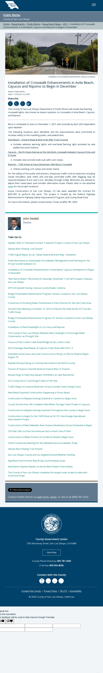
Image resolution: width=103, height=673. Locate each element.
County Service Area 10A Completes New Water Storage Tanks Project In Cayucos (49, 404)
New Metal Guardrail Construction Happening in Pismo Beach (39, 392)
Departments (18, 24)
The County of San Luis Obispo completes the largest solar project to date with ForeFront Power (47, 474)
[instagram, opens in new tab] (61, 580)
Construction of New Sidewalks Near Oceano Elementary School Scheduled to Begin (50, 425)
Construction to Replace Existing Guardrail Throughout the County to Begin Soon (49, 410)
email (53, 497)
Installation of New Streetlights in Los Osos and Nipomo (36, 327)
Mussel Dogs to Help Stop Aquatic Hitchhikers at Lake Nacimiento (41, 374)
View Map (54, 552)
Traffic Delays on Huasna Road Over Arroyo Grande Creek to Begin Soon (44, 386)
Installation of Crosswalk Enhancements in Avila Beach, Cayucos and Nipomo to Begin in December (49, 26)
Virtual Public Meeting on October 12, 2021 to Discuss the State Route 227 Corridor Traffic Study (49, 310)
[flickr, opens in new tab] (55, 580)
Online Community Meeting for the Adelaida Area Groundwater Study (42, 443)
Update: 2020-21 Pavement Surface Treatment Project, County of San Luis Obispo (49, 242)
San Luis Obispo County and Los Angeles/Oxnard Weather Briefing (41, 454)
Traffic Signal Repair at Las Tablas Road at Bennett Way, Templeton (42, 254)
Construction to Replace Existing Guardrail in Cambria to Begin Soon (42, 398)
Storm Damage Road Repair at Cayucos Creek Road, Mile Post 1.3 (40, 348)
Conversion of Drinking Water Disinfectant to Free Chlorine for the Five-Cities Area (49, 302)
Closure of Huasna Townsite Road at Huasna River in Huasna (38, 368)
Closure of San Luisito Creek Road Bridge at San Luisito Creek (39, 342)
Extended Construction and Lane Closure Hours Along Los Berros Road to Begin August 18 (48, 355)
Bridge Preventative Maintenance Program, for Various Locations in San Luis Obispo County (50, 320)
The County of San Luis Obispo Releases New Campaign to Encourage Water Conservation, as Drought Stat (46, 335)
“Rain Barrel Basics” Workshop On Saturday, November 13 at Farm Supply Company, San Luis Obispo (50, 280)
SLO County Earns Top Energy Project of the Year (33, 380)
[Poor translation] (9, 621)
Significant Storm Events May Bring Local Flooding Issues (36, 460)
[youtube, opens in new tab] (48, 581)
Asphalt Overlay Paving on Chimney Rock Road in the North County (41, 363)
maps (10, 186)
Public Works (11, 15)
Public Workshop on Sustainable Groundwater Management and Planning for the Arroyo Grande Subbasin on (49, 262)
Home (6, 24)
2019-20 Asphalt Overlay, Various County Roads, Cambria (36, 287)
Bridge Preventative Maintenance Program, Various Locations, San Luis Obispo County (48, 295)
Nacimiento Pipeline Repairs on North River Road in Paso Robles (40, 466)
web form (43, 497)
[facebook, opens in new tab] (42, 581)
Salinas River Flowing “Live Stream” (25, 248)
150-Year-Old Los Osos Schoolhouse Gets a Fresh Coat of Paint (39, 431)
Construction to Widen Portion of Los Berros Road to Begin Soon (41, 437)
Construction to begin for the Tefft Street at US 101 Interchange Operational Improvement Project (46, 418)
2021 (65, 24)
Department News (51, 24)
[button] (93, 5)
